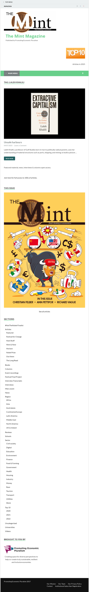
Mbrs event (9, 389)
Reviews (8, 432)
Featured (9, 333)
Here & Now (11, 344)
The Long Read (12, 360)
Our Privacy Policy (75, 584)
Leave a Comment (20, 145)
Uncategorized (11, 523)
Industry (9, 479)
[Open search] (82, 73)
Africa (8, 400)
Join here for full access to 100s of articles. (20, 178)
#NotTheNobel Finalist (14, 325)
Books (7, 365)
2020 (8, 511)
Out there (10, 356)
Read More (8, 158)
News (7, 393)
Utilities (9, 499)
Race (8, 487)
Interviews (9, 385)
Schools (8, 436)
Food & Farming (12, 463)
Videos (8, 531)
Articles (8, 329)
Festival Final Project (13, 377)
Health (9, 471)
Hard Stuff (10, 340)
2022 (8, 519)
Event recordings (12, 373)
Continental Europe (14, 412)
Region (8, 396)
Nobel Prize (11, 352)
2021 (8, 515)
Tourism (9, 491)
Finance (9, 459)
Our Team (61, 584)
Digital (9, 447)
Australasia (10, 408)
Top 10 (7, 507)
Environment (11, 455)
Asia (8, 404)
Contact (50, 586)
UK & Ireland (11, 428)
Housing (9, 475)
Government (11, 467)
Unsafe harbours (13, 142)
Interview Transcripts (13, 381)
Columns (8, 369)
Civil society (11, 443)
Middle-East (11, 420)
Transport (10, 495)
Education (10, 451)
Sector (7, 440)
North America (12, 424)
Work (8, 503)
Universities (10, 527)
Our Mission (51, 584)
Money (9, 483)
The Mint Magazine (25, 36)
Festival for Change (14, 337)
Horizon (9, 348)
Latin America (11, 416)
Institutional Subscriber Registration (68, 586)
